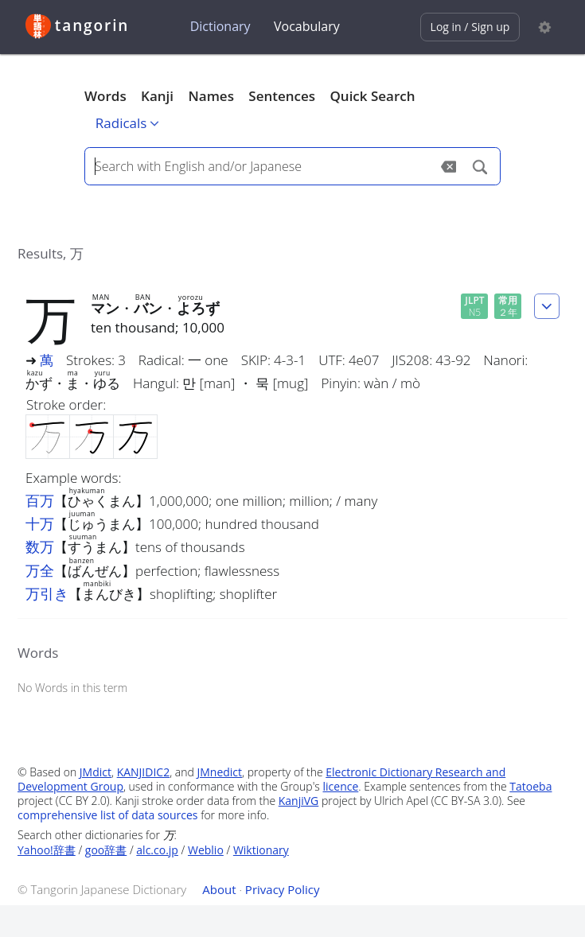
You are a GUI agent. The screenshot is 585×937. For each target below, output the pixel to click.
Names (210, 96)
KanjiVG (299, 800)
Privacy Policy (282, 889)
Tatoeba (530, 786)
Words (105, 96)
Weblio (206, 849)
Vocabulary (307, 26)
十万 (39, 523)
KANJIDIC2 (143, 772)
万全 (39, 570)
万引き (46, 593)
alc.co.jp (157, 849)
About (219, 889)
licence (341, 786)
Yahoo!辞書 (47, 849)
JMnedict (219, 772)
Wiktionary (261, 849)
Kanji (157, 96)
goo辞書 (106, 849)
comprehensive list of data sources (108, 814)
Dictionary (220, 26)
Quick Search (372, 96)
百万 (39, 500)
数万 (39, 546)
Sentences (281, 96)
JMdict (95, 772)
